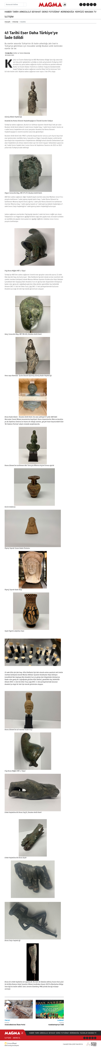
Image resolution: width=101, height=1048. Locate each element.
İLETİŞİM (9, 16)
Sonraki (60, 1020)
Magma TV (92, 1033)
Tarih (37, 1033)
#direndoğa (74, 1033)
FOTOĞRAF (54, 11)
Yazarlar (83, 1033)
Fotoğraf (65, 1033)
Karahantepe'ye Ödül (56, 1025)
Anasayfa (7, 22)
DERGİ (45, 11)
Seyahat (52, 1033)
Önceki (7, 1020)
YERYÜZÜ (79, 11)
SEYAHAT (36, 11)
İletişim (8, 1038)
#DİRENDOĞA (67, 11)
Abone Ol (16, 1038)
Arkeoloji (15, 22)
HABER (8, 11)
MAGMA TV (90, 11)
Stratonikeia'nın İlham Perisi (15, 1025)
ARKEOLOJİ (25, 11)
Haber (31, 1033)
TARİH (15, 11)
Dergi (58, 1033)
